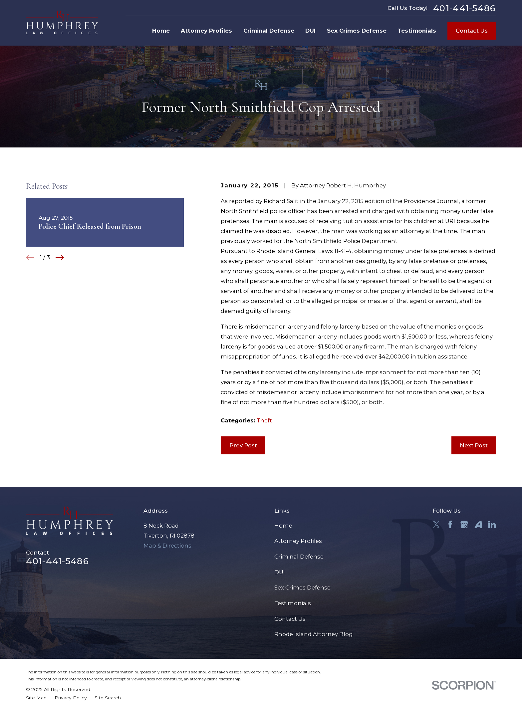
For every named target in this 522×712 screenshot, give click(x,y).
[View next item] (60, 257)
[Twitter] (436, 524)
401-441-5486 (464, 8)
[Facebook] (450, 524)
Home (283, 525)
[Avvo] (478, 524)
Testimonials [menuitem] (416, 30)
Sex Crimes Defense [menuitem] (357, 30)
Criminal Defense (299, 556)
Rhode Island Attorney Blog (313, 634)
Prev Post (243, 445)
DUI (279, 572)
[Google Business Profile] (464, 524)
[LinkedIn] (492, 524)
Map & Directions (167, 545)
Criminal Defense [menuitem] (268, 30)
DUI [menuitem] (310, 30)
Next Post (474, 445)
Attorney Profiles (298, 541)
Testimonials (292, 603)
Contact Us (472, 30)
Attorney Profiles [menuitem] (206, 30)
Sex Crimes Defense (302, 587)
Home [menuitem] (161, 30)
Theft (264, 420)
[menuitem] (36, 698)
